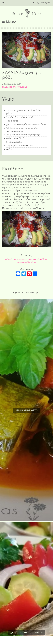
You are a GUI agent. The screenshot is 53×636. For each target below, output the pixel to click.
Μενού (11, 21)
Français (45, 3)
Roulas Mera (26, 13)
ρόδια (43, 259)
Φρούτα (31, 262)
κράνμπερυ (22, 259)
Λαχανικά (34, 259)
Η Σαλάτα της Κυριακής (14, 87)
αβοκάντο (10, 259)
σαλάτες (21, 262)
